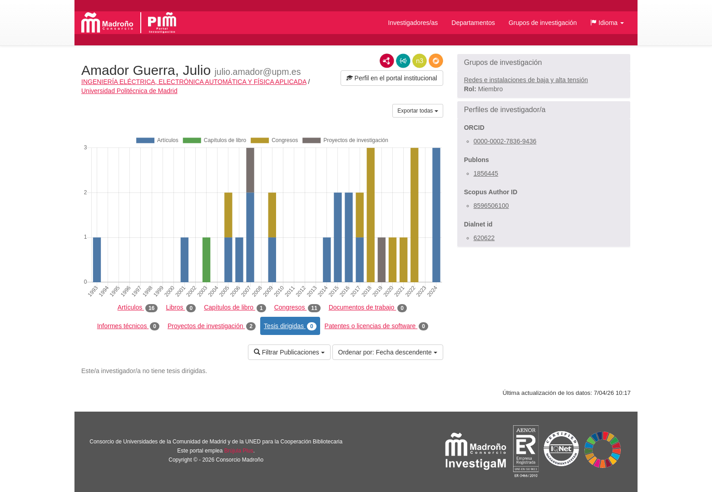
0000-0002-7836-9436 (505, 141)
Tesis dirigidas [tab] (290, 326)
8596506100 (491, 205)
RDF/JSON (436, 61)
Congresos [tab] (297, 308)
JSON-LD (403, 61)
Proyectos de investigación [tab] (212, 326)
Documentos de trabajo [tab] (368, 308)
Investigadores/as (413, 22)
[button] (607, 22)
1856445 (486, 173)
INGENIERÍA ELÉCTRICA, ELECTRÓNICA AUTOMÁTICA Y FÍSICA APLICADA (194, 81)
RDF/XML (387, 61)
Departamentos (473, 22)
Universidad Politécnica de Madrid (129, 90)
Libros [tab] (181, 308)
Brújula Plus (238, 451)
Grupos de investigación (543, 22)
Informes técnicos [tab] (128, 326)
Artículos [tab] (138, 308)
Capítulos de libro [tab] (235, 308)
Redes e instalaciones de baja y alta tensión (526, 80)
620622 (484, 237)
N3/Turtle (419, 61)
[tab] (543, 62)
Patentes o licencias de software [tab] (376, 326)
